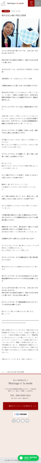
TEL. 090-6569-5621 (20, 395)
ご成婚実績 (6, 11)
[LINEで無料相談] (28, 458)
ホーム (4, 372)
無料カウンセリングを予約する (20, 406)
